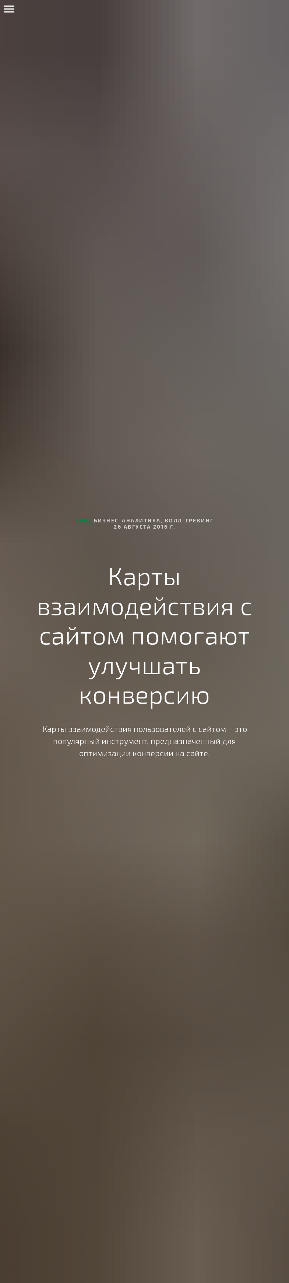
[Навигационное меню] (9, 9)
